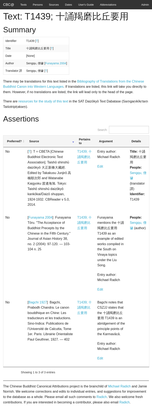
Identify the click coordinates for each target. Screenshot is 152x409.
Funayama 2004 (55, 63)
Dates (68, 4)
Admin (145, 4)
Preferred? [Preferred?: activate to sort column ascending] (14, 141)
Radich (102, 397)
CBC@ (8, 5)
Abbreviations (108, 4)
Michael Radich (119, 386)
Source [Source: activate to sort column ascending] (34, 141)
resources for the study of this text (43, 101)
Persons (38, 4)
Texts (23, 4)
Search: (123, 130)
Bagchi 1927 (37, 302)
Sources (54, 4)
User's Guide (86, 4)
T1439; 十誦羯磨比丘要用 (84, 157)
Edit (100, 166)
